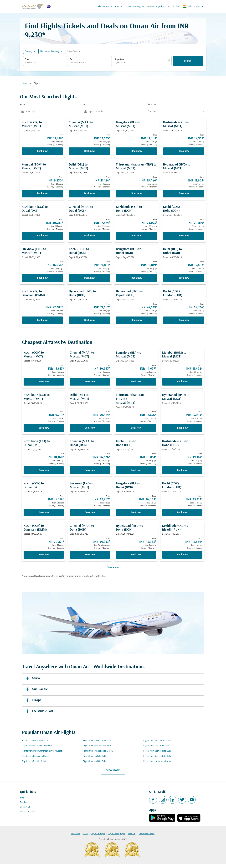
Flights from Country (147, 834)
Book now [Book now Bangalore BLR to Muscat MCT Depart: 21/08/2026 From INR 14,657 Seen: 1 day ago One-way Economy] (136, 381)
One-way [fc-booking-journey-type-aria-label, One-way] (28, 51)
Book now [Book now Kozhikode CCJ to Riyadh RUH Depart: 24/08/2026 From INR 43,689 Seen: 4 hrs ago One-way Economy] (182, 554)
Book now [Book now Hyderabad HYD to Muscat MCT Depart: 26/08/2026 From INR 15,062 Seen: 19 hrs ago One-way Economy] (182, 428)
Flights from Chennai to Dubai (35, 756)
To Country (75, 834)
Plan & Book (106, 6)
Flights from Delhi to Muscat (156, 746)
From (27, 59)
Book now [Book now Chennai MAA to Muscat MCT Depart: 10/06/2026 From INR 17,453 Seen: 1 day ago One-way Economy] (89, 151)
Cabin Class (151, 104)
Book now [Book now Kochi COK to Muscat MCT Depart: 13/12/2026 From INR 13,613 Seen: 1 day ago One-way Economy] (44, 381)
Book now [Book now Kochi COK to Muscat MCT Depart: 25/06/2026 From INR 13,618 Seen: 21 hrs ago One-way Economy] (42, 151)
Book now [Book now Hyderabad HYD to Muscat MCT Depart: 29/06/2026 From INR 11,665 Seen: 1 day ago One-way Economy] (184, 193)
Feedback (24, 802)
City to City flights (98, 834)
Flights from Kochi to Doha (95, 761)
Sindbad (176, 6)
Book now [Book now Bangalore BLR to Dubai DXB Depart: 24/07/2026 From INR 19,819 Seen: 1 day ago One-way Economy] (136, 278)
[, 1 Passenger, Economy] (49, 51)
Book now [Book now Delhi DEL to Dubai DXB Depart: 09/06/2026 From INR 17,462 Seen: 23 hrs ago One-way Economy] (184, 278)
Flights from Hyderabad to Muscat (98, 751)
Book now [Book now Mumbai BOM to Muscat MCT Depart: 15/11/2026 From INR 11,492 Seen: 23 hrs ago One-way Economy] (182, 381)
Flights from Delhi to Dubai (34, 761)
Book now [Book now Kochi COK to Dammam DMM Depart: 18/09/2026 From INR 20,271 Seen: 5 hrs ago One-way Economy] (44, 554)
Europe (33, 700)
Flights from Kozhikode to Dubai (157, 751)
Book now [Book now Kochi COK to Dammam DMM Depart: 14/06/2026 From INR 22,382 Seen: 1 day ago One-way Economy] (42, 320)
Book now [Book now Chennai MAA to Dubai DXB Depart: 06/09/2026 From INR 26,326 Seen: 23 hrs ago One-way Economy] (90, 470)
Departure (119, 59)
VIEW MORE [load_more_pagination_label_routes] (113, 770)
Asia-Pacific (36, 689)
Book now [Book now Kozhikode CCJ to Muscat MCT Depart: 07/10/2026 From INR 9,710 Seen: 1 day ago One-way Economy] (44, 428)
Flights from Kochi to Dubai (95, 756)
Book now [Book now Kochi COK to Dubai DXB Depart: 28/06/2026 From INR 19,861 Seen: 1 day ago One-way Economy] (89, 278)
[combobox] (45, 62)
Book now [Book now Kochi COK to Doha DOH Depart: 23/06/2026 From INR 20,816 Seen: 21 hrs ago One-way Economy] (184, 235)
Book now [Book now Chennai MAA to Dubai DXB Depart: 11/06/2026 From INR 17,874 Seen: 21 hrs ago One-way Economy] (89, 235)
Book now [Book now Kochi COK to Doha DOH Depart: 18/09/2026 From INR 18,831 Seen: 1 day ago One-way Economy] (136, 470)
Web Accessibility (27, 811)
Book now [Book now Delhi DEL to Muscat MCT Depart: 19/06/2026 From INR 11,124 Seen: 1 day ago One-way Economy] (89, 193)
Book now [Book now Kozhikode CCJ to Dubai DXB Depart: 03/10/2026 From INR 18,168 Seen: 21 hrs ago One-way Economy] (44, 470)
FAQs (22, 797)
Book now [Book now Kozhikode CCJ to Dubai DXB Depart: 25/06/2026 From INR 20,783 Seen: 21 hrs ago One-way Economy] (42, 235)
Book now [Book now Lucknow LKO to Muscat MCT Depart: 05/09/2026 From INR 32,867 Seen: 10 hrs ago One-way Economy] (90, 512)
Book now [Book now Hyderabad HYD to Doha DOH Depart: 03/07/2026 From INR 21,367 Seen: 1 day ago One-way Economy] (89, 320)
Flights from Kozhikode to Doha (157, 756)
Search (187, 61)
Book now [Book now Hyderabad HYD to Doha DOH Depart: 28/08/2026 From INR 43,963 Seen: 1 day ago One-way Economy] (136, 554)
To (71, 59)
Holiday (150, 6)
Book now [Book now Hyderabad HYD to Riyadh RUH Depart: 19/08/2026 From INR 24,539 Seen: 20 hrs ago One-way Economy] (136, 320)
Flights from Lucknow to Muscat (157, 761)
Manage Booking (136, 6)
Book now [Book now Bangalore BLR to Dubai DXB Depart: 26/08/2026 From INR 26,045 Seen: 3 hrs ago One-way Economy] (136, 512)
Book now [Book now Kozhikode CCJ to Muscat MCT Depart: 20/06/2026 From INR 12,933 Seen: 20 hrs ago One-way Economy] (184, 151)
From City (132, 834)
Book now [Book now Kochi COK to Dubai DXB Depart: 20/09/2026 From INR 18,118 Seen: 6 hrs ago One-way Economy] (44, 512)
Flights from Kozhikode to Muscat (37, 746)
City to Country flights (116, 834)
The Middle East (39, 711)
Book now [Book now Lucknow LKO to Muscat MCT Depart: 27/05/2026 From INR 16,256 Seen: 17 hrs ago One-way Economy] (42, 278)
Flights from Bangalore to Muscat (158, 740)
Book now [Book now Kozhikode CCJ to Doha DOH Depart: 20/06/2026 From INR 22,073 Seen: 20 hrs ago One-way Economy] (136, 235)
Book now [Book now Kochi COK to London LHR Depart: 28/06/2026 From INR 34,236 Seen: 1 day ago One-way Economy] (184, 320)
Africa (32, 678)
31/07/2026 (119, 62)
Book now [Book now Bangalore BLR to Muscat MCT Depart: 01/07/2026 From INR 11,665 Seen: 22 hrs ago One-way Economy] (136, 151)
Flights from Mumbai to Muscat (97, 746)
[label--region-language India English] (193, 6)
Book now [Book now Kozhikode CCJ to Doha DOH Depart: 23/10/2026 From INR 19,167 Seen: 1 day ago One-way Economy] (182, 470)
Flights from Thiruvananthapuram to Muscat (42, 751)
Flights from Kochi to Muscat (35, 740)
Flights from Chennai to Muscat (97, 740)
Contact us (25, 807)
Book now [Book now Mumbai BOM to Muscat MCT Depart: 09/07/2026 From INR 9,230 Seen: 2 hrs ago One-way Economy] (42, 193)
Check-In (119, 6)
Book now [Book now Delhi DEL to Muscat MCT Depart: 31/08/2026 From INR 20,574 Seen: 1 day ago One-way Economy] (90, 428)
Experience (163, 6)
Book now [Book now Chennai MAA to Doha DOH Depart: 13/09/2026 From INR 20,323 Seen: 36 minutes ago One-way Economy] (90, 554)
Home (24, 83)
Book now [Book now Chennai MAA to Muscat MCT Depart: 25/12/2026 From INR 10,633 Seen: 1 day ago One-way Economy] (90, 381)
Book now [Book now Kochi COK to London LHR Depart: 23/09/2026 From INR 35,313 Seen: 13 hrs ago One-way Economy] (182, 512)
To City (85, 834)
